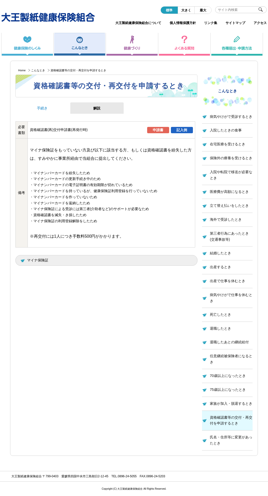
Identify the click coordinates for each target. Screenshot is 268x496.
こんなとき (38, 70)
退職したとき (220, 328)
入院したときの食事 (226, 130)
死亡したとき (220, 314)
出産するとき (220, 267)
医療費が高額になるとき (229, 192)
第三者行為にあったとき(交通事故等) (229, 236)
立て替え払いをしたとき (229, 206)
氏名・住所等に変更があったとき (231, 440)
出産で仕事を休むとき (227, 281)
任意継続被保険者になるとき (231, 359)
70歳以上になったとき (228, 376)
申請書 (158, 130)
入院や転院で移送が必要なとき (231, 175)
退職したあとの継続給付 (229, 342)
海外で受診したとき (226, 219)
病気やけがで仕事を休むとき (231, 298)
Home (22, 70)
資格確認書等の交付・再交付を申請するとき (231, 420)
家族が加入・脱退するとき (231, 403)
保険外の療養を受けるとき (231, 158)
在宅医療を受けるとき (227, 144)
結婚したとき (220, 253)
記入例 (181, 130)
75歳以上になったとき (228, 390)
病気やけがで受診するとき (231, 117)
